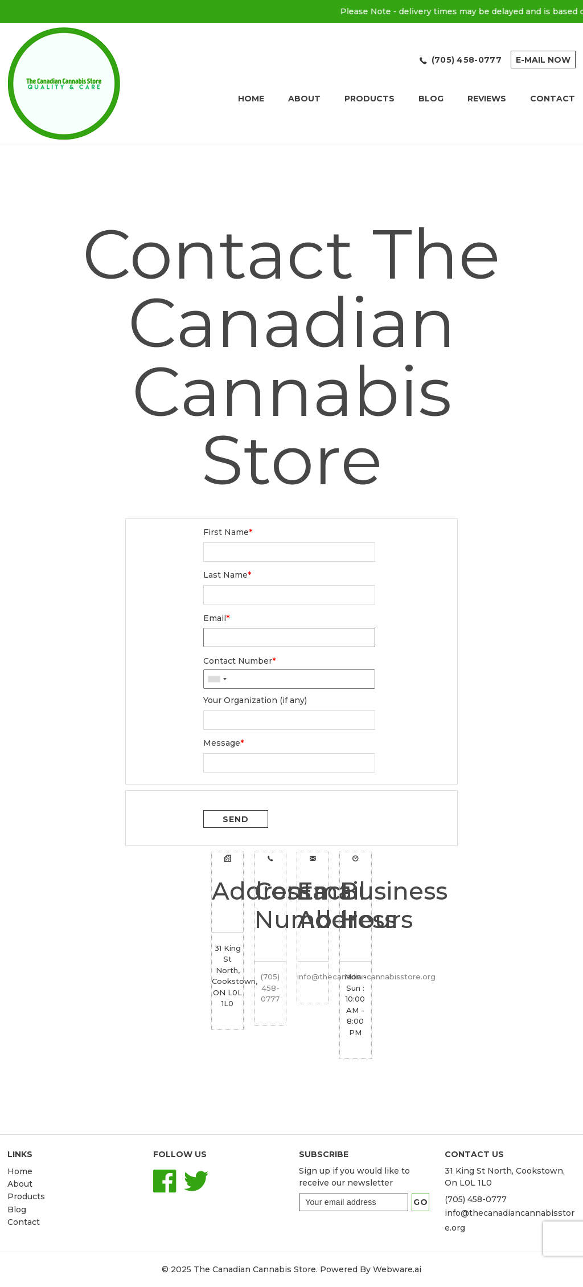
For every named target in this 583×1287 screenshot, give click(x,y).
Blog (431, 98)
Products (369, 98)
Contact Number (239, 661)
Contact (23, 1222)
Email (216, 618)
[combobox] (217, 679)
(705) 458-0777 (467, 60)
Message (223, 743)
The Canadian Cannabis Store (255, 1269)
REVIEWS (486, 98)
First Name (227, 532)
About (304, 98)
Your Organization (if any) (255, 700)
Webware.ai (397, 1269)
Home (251, 98)
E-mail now (543, 60)
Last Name (227, 575)
